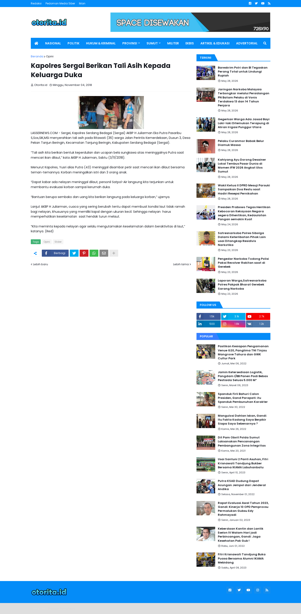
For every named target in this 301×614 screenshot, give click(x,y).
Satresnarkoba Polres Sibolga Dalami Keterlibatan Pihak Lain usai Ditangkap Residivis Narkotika (242, 239)
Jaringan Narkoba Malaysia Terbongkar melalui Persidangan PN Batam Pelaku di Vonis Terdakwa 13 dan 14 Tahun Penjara (243, 97)
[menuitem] (36, 43)
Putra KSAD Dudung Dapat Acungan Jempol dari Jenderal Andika (242, 485)
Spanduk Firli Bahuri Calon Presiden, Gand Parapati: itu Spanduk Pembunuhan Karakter (243, 398)
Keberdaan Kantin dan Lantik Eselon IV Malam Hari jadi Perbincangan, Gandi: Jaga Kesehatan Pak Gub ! (240, 535)
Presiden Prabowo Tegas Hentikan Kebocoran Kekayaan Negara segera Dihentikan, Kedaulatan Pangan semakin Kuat (244, 213)
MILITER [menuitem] (173, 43)
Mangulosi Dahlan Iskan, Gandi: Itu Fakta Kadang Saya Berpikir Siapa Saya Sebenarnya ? (242, 420)
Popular (206, 336)
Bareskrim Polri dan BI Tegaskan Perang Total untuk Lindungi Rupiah (243, 72)
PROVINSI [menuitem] (129, 43)
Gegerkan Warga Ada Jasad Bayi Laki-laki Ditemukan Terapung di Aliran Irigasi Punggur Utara (244, 123)
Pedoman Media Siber (60, 3)
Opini (49, 56)
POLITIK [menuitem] (73, 43)
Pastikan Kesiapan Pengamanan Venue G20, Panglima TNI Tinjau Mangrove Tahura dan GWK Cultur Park (243, 352)
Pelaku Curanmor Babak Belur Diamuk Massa (241, 143)
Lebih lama (181, 264)
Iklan (82, 3)
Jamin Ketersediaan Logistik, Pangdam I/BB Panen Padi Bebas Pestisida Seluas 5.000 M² (243, 376)
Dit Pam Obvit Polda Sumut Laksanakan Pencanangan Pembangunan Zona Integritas (242, 441)
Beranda (37, 56)
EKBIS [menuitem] (189, 43)
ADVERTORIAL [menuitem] (247, 43)
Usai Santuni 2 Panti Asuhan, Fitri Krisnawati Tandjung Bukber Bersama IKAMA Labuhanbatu (243, 463)
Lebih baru (40, 264)
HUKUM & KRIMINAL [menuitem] (101, 43)
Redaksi (36, 3)
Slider (58, 241)
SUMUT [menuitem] (152, 43)
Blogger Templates (61, 608)
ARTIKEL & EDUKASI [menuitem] (214, 43)
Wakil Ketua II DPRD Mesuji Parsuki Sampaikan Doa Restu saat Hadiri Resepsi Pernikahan (244, 189)
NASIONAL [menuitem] (53, 43)
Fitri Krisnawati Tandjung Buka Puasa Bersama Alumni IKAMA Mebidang (242, 558)
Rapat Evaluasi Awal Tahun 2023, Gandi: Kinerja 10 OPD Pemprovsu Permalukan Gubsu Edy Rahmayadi (243, 509)
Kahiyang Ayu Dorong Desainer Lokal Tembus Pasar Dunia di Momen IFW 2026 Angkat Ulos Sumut (242, 166)
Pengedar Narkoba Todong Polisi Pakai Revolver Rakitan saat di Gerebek (243, 263)
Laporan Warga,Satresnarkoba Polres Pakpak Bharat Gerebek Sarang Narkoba (242, 285)
